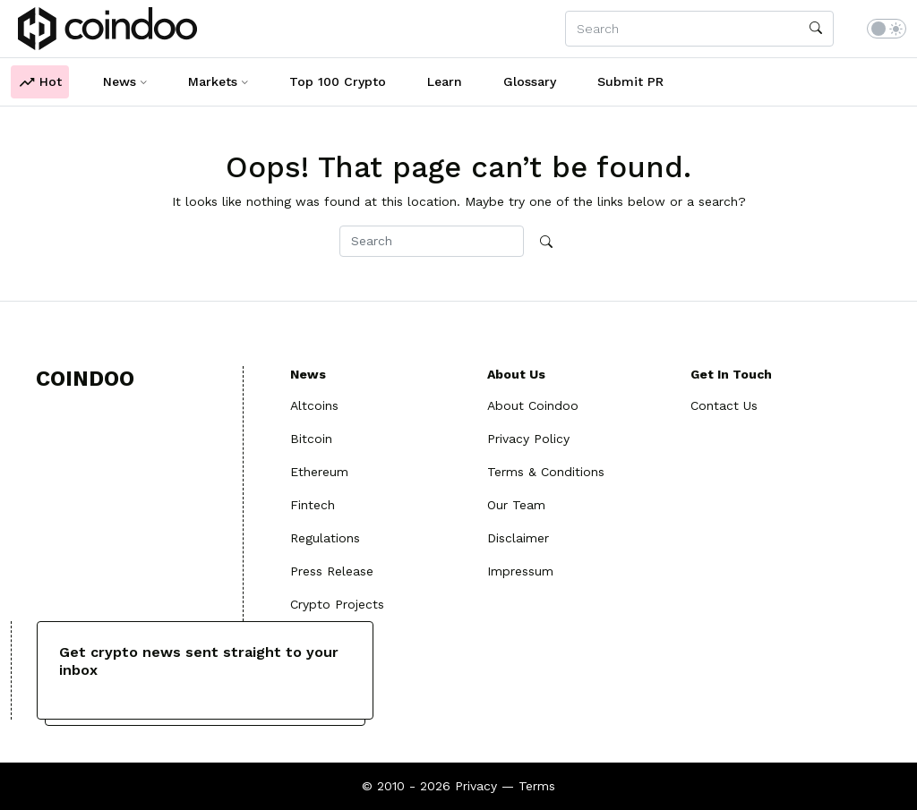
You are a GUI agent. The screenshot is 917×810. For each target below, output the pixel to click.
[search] (816, 29)
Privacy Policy (528, 438)
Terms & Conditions (545, 472)
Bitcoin (311, 438)
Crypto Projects (337, 604)
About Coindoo (532, 405)
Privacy (476, 786)
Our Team (516, 505)
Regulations (325, 538)
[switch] (886, 28)
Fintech (312, 505)
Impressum (520, 571)
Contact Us (724, 405)
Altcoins (314, 405)
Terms (536, 786)
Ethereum (319, 472)
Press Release (331, 571)
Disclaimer (518, 538)
